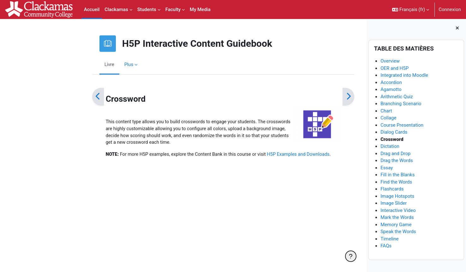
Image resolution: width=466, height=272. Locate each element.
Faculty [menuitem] (173, 9)
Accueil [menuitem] (92, 9)
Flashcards (391, 189)
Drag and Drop (395, 153)
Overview (390, 61)
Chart (386, 111)
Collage (388, 118)
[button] (410, 9)
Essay (386, 168)
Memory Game (395, 224)
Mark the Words (397, 218)
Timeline (389, 239)
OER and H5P (394, 68)
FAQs (385, 246)
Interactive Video (398, 210)
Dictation (389, 146)
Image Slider (393, 203)
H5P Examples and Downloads (269, 156)
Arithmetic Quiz (396, 97)
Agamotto (390, 90)
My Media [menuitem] (200, 9)
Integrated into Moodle (404, 75)
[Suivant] (314, 97)
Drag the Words (396, 161)
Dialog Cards (393, 132)
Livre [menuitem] (75, 64)
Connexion (450, 9)
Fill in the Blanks (397, 175)
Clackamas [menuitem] (116, 9)
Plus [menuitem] (94, 64)
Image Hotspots (397, 196)
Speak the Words (398, 232)
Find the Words (396, 182)
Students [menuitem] (146, 9)
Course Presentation (401, 125)
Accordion (391, 82)
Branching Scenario (400, 104)
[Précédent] (63, 97)
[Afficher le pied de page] (350, 256)
